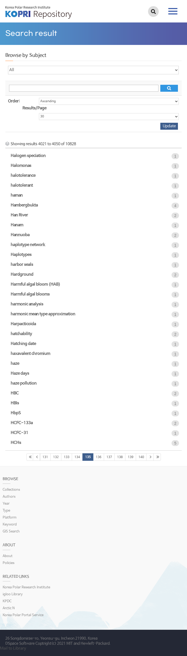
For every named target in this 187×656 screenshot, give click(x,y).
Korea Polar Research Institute (26, 587)
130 (36, 457)
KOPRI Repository (38, 12)
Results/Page (34, 108)
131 (45, 457)
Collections (11, 490)
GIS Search (11, 532)
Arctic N (9, 608)
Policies (8, 563)
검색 (153, 11)
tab (172, 11)
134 (77, 457)
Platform (10, 518)
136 (98, 457)
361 (157, 457)
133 (66, 457)
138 (120, 457)
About (8, 556)
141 (150, 457)
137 (109, 457)
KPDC (7, 601)
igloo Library (13, 594)
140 (141, 457)
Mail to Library (13, 648)
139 (130, 457)
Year (6, 504)
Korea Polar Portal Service (23, 615)
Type (6, 511)
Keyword (10, 525)
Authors (9, 497)
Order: (14, 101)
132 (56, 457)
